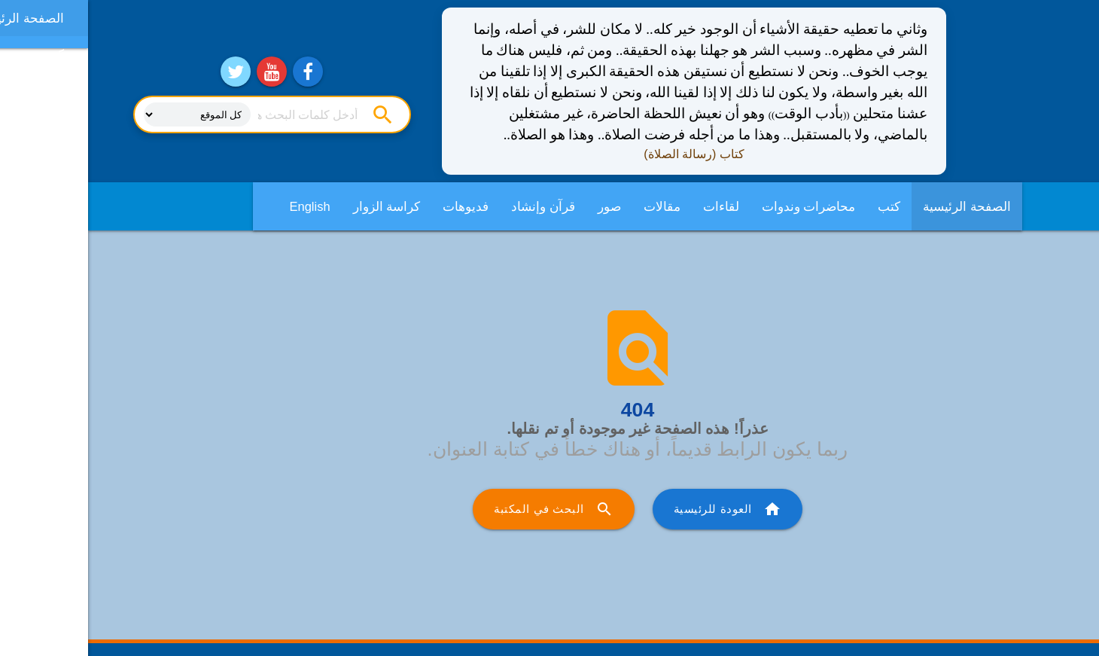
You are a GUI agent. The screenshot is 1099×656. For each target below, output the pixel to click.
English (222, 206)
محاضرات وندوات (721, 206)
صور (521, 206)
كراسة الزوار (299, 206)
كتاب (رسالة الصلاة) (606, 154)
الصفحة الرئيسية (879, 206)
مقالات (574, 206)
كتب (801, 206)
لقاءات (633, 206)
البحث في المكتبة (465, 509)
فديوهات (377, 206)
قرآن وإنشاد (455, 206)
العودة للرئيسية (639, 509)
